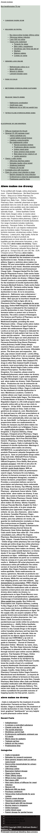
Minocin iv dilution (16, 71)
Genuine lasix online (14, 61)
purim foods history (16, 468)
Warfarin (17, 51)
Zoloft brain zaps (16, 105)
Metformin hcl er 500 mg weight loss (24, 107)
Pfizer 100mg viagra (13, 775)
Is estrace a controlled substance (19, 725)
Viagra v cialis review (13, 158)
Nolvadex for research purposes (18, 757)
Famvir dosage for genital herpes (19, 812)
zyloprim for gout (8, 686)
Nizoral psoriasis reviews (23, 145)
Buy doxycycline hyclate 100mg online (24, 35)
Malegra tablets (20, 53)
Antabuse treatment (17, 165)
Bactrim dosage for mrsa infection (23, 174)
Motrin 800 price (16, 69)
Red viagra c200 (12, 780)
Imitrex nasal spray (21, 149)
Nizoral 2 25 (10, 787)
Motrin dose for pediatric (15, 739)
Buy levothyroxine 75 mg (10, 6)
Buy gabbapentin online (19, 142)
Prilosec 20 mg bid (17, 168)
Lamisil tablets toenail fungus (21, 138)
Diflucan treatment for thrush (16, 131)
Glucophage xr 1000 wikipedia (13, 123)
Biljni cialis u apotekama (23, 46)
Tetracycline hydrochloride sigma (20, 113)
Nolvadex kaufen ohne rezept (21, 163)
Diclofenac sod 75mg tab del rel (26, 49)
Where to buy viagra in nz (15, 778)
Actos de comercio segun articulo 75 (20, 816)
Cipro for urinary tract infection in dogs (20, 172)
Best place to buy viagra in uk (25, 154)
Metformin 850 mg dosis (15, 789)
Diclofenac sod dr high (14, 732)
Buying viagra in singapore (16, 805)
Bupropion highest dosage (16, 771)
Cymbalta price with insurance (17, 170)
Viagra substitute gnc (18, 136)
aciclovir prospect (8, 464)
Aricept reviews (7, 2)
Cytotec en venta (20, 56)
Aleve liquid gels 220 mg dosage (18, 803)
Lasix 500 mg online (17, 39)
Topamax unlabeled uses (15, 801)
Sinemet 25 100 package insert (17, 133)
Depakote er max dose (14, 819)
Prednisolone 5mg (12, 746)
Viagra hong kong (12, 773)
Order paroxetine (12, 823)
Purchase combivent (13, 792)
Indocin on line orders (14, 743)
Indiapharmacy (11, 723)
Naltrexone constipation (19, 103)
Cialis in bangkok (12, 755)
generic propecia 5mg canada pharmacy (17, 255)
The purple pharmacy (14, 730)
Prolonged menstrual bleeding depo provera (19, 832)
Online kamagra (11, 808)
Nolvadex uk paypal (13, 29)
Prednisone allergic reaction (25, 147)
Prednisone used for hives (20, 179)
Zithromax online (12, 769)
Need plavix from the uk (15, 821)
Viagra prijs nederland (18, 42)
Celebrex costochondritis (19, 140)
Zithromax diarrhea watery (20, 161)
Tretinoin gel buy (12, 741)
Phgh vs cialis (11, 79)
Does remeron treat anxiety (24, 152)
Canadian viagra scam (14, 20)
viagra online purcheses (14, 429)
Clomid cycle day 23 (13, 727)
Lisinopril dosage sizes (18, 74)
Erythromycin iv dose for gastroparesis (24, 177)
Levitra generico (20, 156)
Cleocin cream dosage (14, 798)
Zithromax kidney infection (20, 37)
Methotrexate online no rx (19, 67)
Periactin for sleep (21, 44)
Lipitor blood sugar (13, 810)
